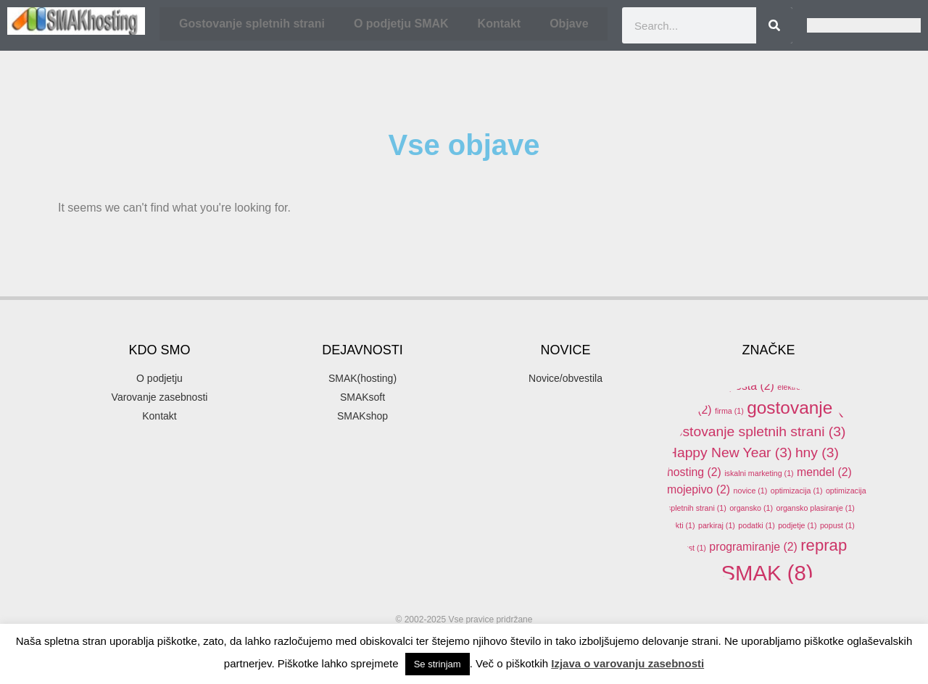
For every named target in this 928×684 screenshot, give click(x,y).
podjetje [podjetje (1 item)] (797, 525)
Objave (569, 23)
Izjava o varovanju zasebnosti (627, 663)
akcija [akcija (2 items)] (764, 349)
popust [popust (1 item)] (837, 525)
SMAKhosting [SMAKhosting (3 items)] (732, 603)
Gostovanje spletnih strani (252, 23)
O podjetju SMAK (401, 23)
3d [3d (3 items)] (739, 325)
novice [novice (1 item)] (751, 490)
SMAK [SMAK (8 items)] (767, 573)
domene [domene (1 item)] (812, 369)
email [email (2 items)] (689, 410)
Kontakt (499, 23)
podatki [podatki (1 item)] (756, 525)
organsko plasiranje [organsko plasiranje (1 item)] (815, 508)
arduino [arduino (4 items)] (830, 348)
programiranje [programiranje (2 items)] (753, 547)
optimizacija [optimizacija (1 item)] (797, 490)
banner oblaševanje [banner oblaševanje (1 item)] (706, 369)
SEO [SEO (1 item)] (704, 577)
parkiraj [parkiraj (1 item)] (716, 525)
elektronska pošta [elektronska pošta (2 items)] (720, 386)
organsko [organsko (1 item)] (751, 508)
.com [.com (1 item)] (681, 326)
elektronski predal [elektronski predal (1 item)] (813, 387)
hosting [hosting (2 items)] (694, 472)
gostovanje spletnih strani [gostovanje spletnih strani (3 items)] (756, 431)
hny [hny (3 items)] (817, 452)
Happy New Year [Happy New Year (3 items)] (729, 452)
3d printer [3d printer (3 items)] (800, 325)
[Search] (774, 25)
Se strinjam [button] (437, 664)
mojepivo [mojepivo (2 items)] (698, 489)
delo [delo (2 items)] (768, 368)
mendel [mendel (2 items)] (824, 472)
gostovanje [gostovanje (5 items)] (803, 407)
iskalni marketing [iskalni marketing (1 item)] (758, 473)
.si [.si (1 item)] (708, 326)
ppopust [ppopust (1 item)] (686, 547)
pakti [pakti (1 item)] (681, 525)
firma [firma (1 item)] (729, 410)
